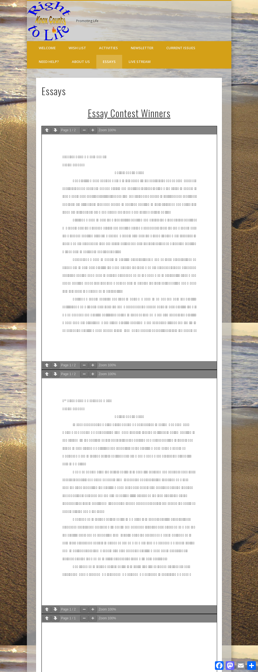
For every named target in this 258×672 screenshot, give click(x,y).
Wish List (77, 47)
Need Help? (49, 61)
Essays (109, 61)
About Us (81, 61)
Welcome (47, 47)
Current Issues (180, 47)
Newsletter (142, 47)
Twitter (225, 21)
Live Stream (140, 61)
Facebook (214, 21)
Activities (108, 47)
